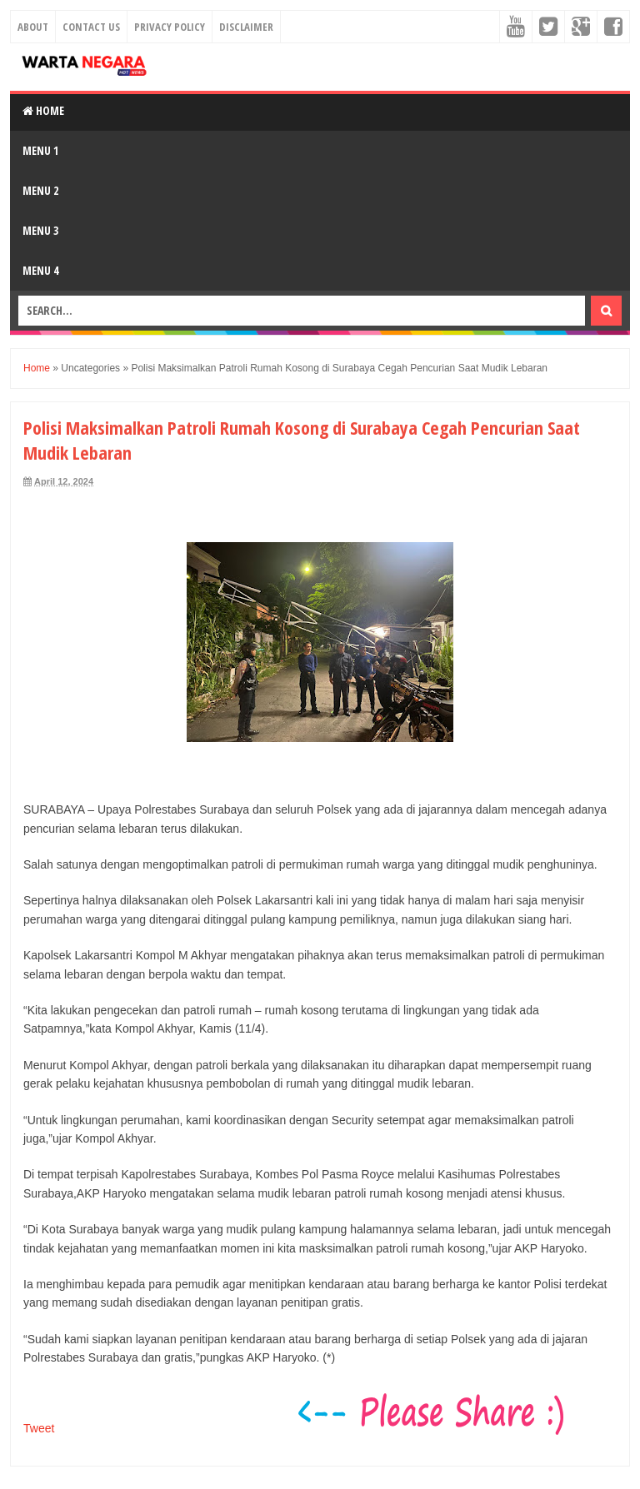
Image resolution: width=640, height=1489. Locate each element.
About (33, 26)
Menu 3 (40, 230)
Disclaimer (246, 26)
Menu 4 (40, 270)
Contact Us (91, 26)
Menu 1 (40, 150)
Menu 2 (40, 190)
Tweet (38, 1428)
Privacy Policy (169, 26)
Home (43, 110)
